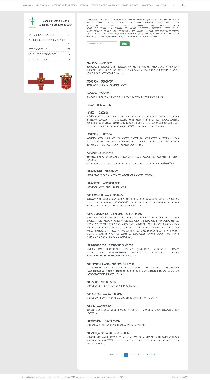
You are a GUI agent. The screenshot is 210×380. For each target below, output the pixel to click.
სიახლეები (147, 5)
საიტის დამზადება (8, 375)
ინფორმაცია (42, 5)
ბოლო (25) (151, 355)
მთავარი (28, 5)
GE (173, 5)
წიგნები (83, 5)
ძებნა (124, 44)
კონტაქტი (160, 5)
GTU (186, 377)
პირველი (113, 355)
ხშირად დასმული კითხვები (105, 5)
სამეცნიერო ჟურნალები (64, 5)
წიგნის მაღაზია (130, 5)
